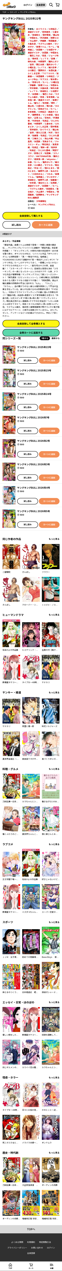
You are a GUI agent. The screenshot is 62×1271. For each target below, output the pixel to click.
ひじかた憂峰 (44, 150)
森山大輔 (49, 138)
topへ (31, 1229)
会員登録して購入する (31, 215)
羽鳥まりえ (43, 109)
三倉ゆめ (40, 106)
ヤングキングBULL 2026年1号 (33, 417)
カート (31, 1268)
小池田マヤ (52, 49)
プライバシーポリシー (17, 1248)
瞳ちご (37, 103)
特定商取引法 (45, 1242)
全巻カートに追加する (31, 332)
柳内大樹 (32, 61)
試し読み (16, 224)
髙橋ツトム (41, 47)
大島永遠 (32, 44)
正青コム (38, 118)
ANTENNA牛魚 (43, 156)
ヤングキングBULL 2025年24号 (34, 394)
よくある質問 (17, 1242)
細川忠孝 (53, 67)
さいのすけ (52, 177)
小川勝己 (32, 70)
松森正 (46, 121)
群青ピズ (38, 153)
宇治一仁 (38, 168)
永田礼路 (53, 70)
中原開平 (42, 61)
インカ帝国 (48, 115)
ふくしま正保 (34, 73)
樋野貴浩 (36, 115)
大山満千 (34, 41)
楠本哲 (35, 58)
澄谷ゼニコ (43, 183)
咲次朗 (46, 103)
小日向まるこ (38, 174)
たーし (52, 47)
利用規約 (31, 1242)
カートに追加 (46, 224)
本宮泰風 (51, 97)
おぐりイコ (41, 29)
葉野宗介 (42, 70)
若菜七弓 (36, 82)
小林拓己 (53, 29)
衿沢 (51, 132)
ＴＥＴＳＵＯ (48, 73)
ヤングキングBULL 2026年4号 (33, 487)
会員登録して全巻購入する (31, 323)
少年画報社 (41, 201)
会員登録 (40, 5)
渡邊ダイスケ (34, 32)
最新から (56, 338)
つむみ (50, 174)
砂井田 (33, 183)
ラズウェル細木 (45, 44)
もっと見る (54, 539)
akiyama (51, 159)
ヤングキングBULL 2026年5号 (33, 511)
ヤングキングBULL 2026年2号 (33, 440)
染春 (53, 58)
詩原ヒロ (55, 38)
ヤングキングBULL (28, 12)
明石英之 (46, 144)
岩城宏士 (36, 35)
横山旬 (56, 35)
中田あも (34, 38)
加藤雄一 (55, 180)
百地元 (48, 118)
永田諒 (45, 52)
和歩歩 (54, 147)
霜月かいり (52, 64)
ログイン (28, 5)
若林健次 (46, 32)
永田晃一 (40, 49)
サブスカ (44, 79)
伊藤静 (43, 41)
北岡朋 (54, 183)
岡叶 (53, 103)
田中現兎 (47, 35)
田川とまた (50, 168)
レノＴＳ (45, 58)
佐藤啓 (35, 135)
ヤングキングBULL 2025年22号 (34, 347)
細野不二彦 (43, 171)
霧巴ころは (35, 55)
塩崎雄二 (40, 177)
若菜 (44, 55)
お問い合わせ (37, 1248)
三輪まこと (37, 138)
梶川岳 (50, 106)
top (4, 12)
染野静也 (40, 195)
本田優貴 (40, 76)
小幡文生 (32, 67)
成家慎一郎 (39, 159)
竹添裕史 (36, 121)
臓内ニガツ (54, 61)
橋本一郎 (45, 147)
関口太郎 (40, 64)
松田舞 (48, 153)
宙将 (32, 64)
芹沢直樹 (44, 38)
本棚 (51, 1268)
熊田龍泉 (53, 41)
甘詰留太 (50, 189)
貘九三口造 (41, 132)
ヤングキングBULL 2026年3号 (33, 464)
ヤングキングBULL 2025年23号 (34, 370)
